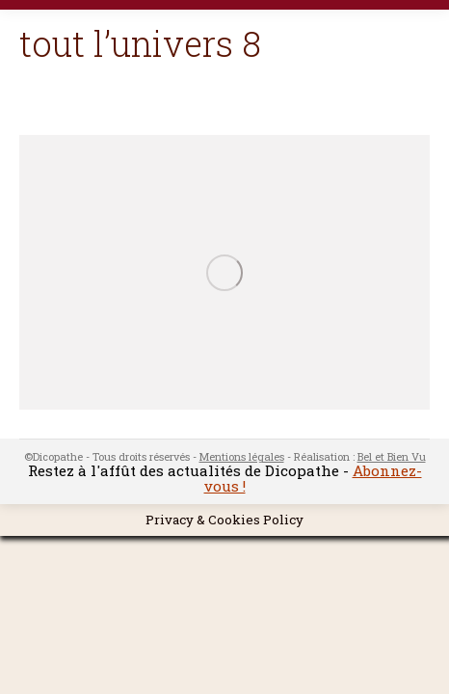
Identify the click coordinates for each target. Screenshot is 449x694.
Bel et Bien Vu (391, 456)
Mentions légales (241, 456)
